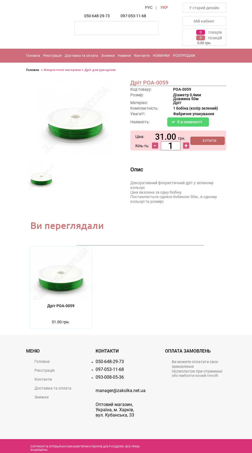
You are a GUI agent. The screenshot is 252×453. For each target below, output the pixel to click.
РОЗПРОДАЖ (184, 55)
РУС (149, 7)
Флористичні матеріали (62, 69)
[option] (41, 178)
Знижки (108, 55)
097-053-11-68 (133, 16)
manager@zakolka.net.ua (121, 390)
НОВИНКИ (161, 55)
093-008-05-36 (110, 377)
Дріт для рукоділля (100, 69)
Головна (33, 55)
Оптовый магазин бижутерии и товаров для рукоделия (86, 446)
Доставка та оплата (81, 55)
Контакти (142, 55)
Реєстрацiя (52, 55)
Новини (124, 55)
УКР (164, 7)
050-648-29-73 (97, 16)
